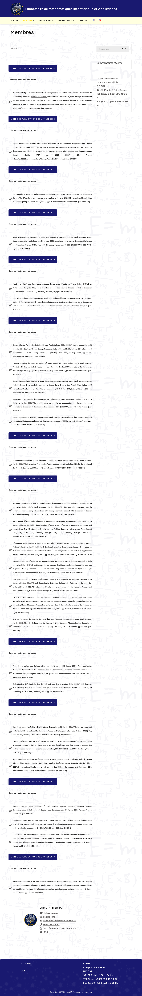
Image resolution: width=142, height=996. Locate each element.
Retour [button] (14, 48)
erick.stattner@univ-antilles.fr (59, 920)
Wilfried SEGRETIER (38, 97)
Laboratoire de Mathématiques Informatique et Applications (71, 9)
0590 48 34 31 (51, 924)
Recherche (45, 20)
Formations (65, 20)
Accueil (14, 20)
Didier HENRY (82, 284)
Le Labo (27, 20)
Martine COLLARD (28, 403)
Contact (84, 20)
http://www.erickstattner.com (60, 928)
